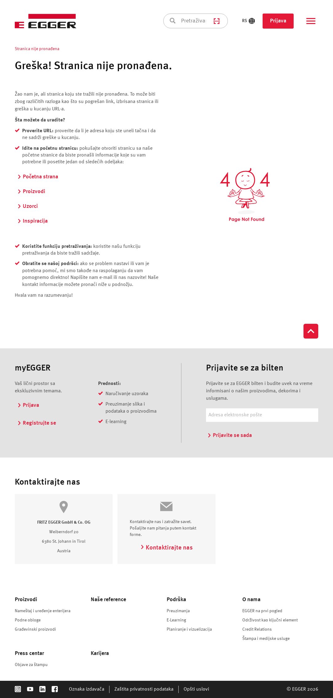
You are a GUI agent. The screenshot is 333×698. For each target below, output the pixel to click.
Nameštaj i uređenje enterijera (42, 611)
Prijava (278, 21)
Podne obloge (28, 620)
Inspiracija (32, 221)
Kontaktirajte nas (166, 548)
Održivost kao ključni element (270, 620)
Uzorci (27, 206)
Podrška (176, 599)
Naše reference (108, 599)
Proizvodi (31, 191)
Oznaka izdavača (86, 689)
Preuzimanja (178, 611)
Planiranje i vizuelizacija (189, 629)
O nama (251, 599)
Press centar (29, 653)
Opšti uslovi (196, 689)
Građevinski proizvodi (35, 629)
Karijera (100, 653)
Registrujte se (36, 423)
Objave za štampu (31, 665)
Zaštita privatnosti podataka (143, 689)
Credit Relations (257, 629)
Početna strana (37, 176)
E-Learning (176, 620)
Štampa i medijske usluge (266, 639)
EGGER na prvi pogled (262, 611)
